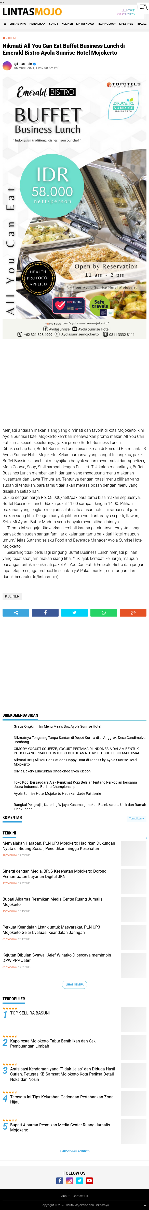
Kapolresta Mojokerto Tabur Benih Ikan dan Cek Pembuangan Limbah (53, 1044)
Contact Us (80, 1196)
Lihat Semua (75, 984)
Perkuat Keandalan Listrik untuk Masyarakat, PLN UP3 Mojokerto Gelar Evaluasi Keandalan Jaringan (51, 930)
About (65, 1196)
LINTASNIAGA (85, 23)
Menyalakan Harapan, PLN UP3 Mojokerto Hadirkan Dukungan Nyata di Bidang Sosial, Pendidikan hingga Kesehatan (59, 846)
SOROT (53, 23)
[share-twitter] (74, 613)
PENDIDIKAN (38, 23)
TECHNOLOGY (106, 23)
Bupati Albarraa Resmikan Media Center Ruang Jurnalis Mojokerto (52, 902)
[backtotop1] (144, 1205)
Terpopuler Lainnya (74, 1151)
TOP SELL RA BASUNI (30, 1013)
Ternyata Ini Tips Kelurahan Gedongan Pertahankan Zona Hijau (62, 1100)
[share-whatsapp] (103, 613)
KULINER (67, 23)
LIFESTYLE (126, 23)
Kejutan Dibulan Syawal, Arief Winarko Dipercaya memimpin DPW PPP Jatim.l (57, 958)
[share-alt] (16, 613)
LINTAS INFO (18, 23)
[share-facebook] (45, 613)
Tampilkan (136, 818)
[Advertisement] (74, 384)
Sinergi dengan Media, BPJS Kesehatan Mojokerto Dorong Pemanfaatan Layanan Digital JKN (54, 874)
